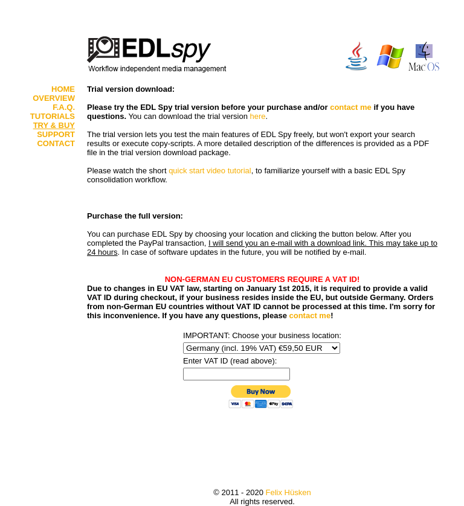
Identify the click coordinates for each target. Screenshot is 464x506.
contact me (351, 107)
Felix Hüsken (288, 492)
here (258, 116)
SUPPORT (56, 134)
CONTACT (56, 143)
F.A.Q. (64, 107)
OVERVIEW (54, 98)
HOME (63, 89)
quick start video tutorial (210, 170)
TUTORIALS (52, 116)
